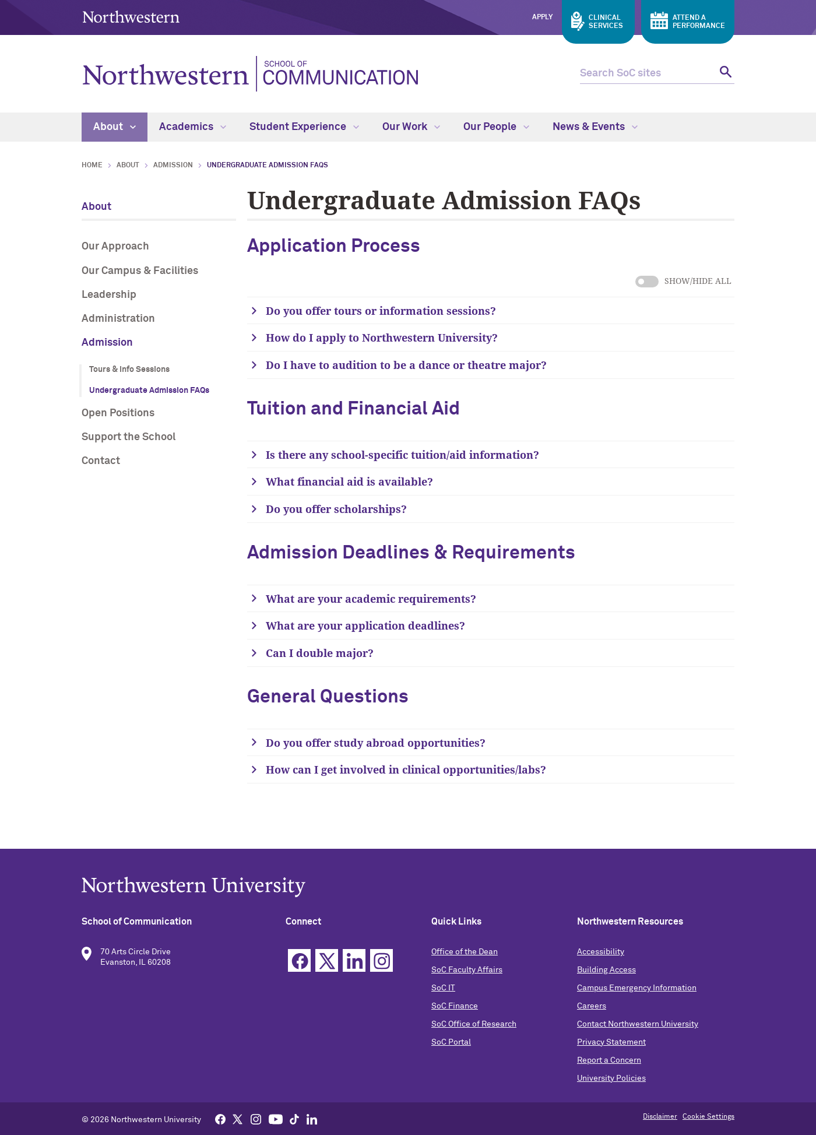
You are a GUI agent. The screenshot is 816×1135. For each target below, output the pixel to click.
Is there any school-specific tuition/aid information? (402, 455)
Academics (192, 127)
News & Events (595, 127)
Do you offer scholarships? (336, 509)
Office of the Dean (464, 952)
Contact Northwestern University (637, 1024)
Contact (101, 461)
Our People (496, 127)
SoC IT (443, 988)
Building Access (606, 970)
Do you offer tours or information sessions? (381, 311)
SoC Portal (451, 1042)
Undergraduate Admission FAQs (149, 390)
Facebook (299, 960)
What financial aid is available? (349, 482)
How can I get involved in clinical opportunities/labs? (407, 769)
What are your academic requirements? (371, 599)
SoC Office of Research (473, 1024)
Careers (591, 1006)
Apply (542, 17)
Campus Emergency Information (637, 988)
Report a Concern (609, 1060)
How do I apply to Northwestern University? (382, 338)
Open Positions (118, 413)
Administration (118, 319)
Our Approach (115, 246)
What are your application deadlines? (365, 625)
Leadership (109, 295)
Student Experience (304, 127)
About (114, 127)
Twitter (326, 960)
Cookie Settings (708, 1116)
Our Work (411, 127)
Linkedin (354, 960)
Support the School (128, 437)
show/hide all (647, 281)
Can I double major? (321, 653)
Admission (173, 165)
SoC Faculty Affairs (466, 970)
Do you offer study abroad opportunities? (377, 743)
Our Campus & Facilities (140, 271)
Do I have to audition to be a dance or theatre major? (406, 365)
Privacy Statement (611, 1042)
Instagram (381, 960)
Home (92, 165)
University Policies (611, 1078)
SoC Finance (454, 1006)
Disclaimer (660, 1116)
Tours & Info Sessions (129, 370)
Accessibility (600, 952)
